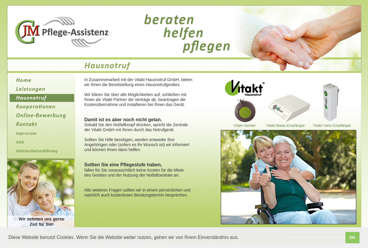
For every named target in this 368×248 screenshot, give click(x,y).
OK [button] (352, 237)
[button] (241, 238)
